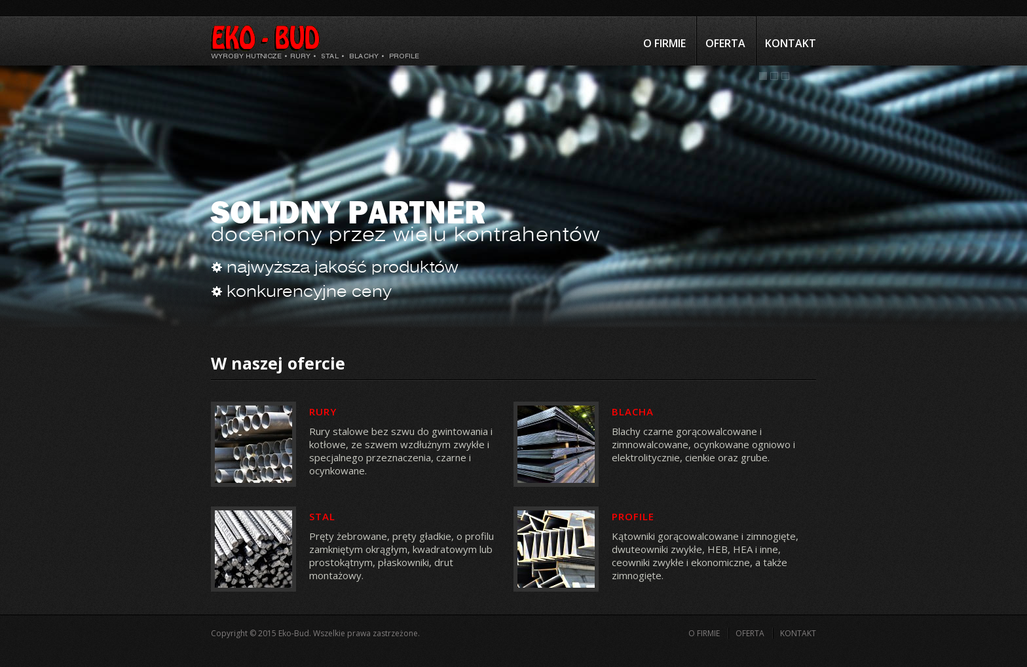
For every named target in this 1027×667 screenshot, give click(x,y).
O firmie (664, 43)
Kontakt (790, 43)
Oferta (725, 43)
